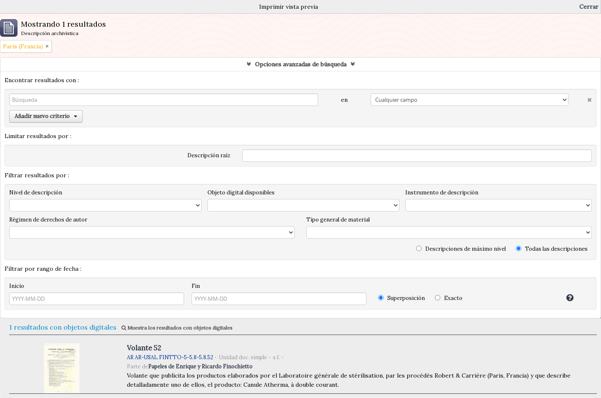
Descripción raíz (208, 155)
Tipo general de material (338, 219)
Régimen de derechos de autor (48, 219)
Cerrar (588, 6)
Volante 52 (144, 348)
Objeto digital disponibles (241, 192)
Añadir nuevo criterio (46, 116)
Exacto (448, 298)
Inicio (16, 286)
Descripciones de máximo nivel (461, 248)
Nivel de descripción (35, 192)
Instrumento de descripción (441, 192)
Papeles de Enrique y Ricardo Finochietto (200, 366)
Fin (196, 286)
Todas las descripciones (552, 248)
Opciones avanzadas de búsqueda (300, 64)
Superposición (401, 298)
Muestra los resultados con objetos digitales (176, 328)
